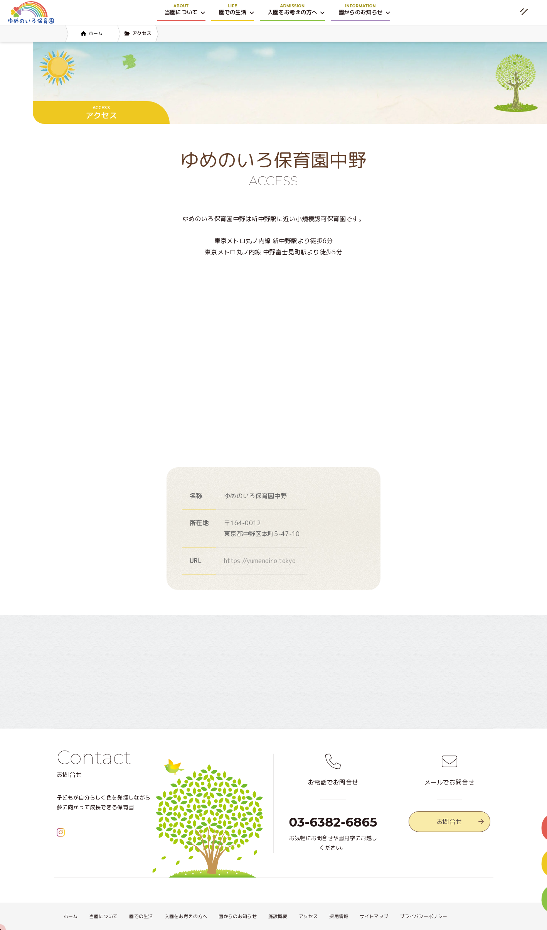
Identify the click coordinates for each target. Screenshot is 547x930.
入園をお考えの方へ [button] (296, 12)
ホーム (71, 916)
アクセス (308, 916)
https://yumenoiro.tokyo (260, 560)
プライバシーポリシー (423, 916)
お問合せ (460, 821)
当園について (103, 916)
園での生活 (141, 916)
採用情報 (338, 916)
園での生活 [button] (236, 12)
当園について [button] (185, 12)
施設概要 (277, 916)
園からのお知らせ (237, 916)
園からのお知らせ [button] (364, 12)
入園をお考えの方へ (186, 916)
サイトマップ (374, 916)
